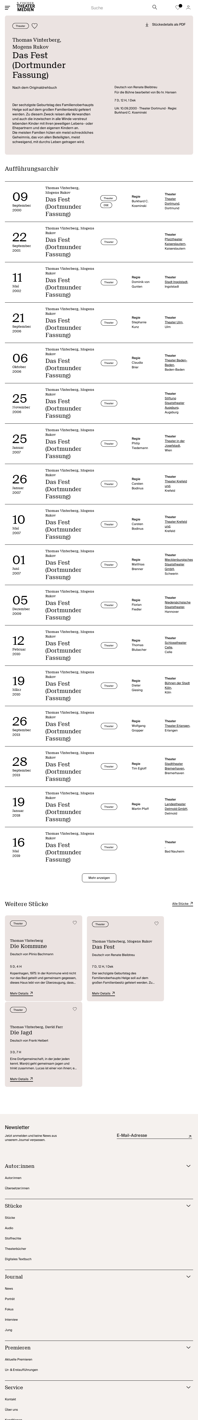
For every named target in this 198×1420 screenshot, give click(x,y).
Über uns (11, 1322)
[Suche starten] (120, 6)
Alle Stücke (182, 899)
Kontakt (10, 1312)
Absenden (190, 1049)
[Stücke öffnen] (92, 1119)
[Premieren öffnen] (92, 1260)
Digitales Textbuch (18, 1172)
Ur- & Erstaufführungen (21, 1282)
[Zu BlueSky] (185, 1393)
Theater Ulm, (174, 317)
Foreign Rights (15, 1363)
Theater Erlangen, (177, 721)
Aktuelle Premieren (18, 1272)
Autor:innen (13, 1090)
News (9, 1201)
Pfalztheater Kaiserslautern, (175, 237)
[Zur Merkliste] (178, 8)
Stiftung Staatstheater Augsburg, (174, 398)
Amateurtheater (16, 1353)
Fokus (9, 1222)
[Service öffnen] (92, 1300)
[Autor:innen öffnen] (92, 1079)
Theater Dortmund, (172, 196)
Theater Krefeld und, (176, 479)
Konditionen (13, 1332)
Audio (9, 1141)
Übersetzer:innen (17, 1101)
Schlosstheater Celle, (175, 640)
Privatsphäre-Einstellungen (24, 1393)
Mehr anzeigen (99, 873)
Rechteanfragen (16, 1343)
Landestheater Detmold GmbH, (176, 801)
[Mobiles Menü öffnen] (7, 8)
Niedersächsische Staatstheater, (178, 600)
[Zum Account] (188, 8)
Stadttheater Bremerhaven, (175, 761)
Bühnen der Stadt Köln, (177, 680)
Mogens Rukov (31, 46)
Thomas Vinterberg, (38, 40)
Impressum (82, 1393)
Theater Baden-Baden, (176, 358)
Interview (11, 1232)
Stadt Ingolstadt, (176, 277)
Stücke (10, 1130)
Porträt (10, 1211)
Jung (8, 1242)
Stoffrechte (13, 1151)
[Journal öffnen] (92, 1190)
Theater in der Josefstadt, (175, 438)
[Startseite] (25, 7)
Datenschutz (59, 1393)
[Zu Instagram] (158, 1393)
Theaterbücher (15, 1161)
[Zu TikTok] (171, 1393)
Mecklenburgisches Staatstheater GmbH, (178, 560)
